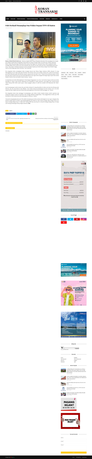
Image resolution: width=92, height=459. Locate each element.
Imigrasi (10, 23)
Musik (62, 74)
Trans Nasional (63, 359)
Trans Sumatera (64, 78)
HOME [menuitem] (7, 18)
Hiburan (84, 72)
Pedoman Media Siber (17, 1)
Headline (79, 72)
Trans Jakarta (80, 74)
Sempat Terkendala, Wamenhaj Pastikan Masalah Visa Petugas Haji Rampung (76, 150)
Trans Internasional (77, 359)
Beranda (6, 23)
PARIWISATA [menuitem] (54, 18)
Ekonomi (62, 360)
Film (75, 72)
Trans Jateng (63, 76)
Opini (75, 361)
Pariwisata (63, 361)
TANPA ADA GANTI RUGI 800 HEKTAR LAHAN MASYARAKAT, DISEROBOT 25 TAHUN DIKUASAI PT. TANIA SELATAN (76, 156)
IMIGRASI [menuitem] (48, 18)
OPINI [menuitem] (61, 18)
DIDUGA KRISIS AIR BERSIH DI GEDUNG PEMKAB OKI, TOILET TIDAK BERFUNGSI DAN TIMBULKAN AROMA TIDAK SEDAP (76, 134)
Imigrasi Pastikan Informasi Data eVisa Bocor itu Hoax (76, 140)
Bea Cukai (71, 72)
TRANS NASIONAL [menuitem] (21, 18)
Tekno (70, 74)
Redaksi (10, 1)
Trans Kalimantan (76, 76)
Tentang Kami (78, 457)
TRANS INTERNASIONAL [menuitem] (32, 18)
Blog (13, 457)
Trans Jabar (74, 74)
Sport (66, 74)
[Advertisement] (74, 90)
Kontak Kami (84, 457)
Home (6, 1)
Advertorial (63, 72)
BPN (67, 72)
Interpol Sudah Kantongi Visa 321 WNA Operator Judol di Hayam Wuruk (76, 145)
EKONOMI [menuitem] (42, 18)
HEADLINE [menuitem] (13, 18)
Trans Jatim (69, 76)
